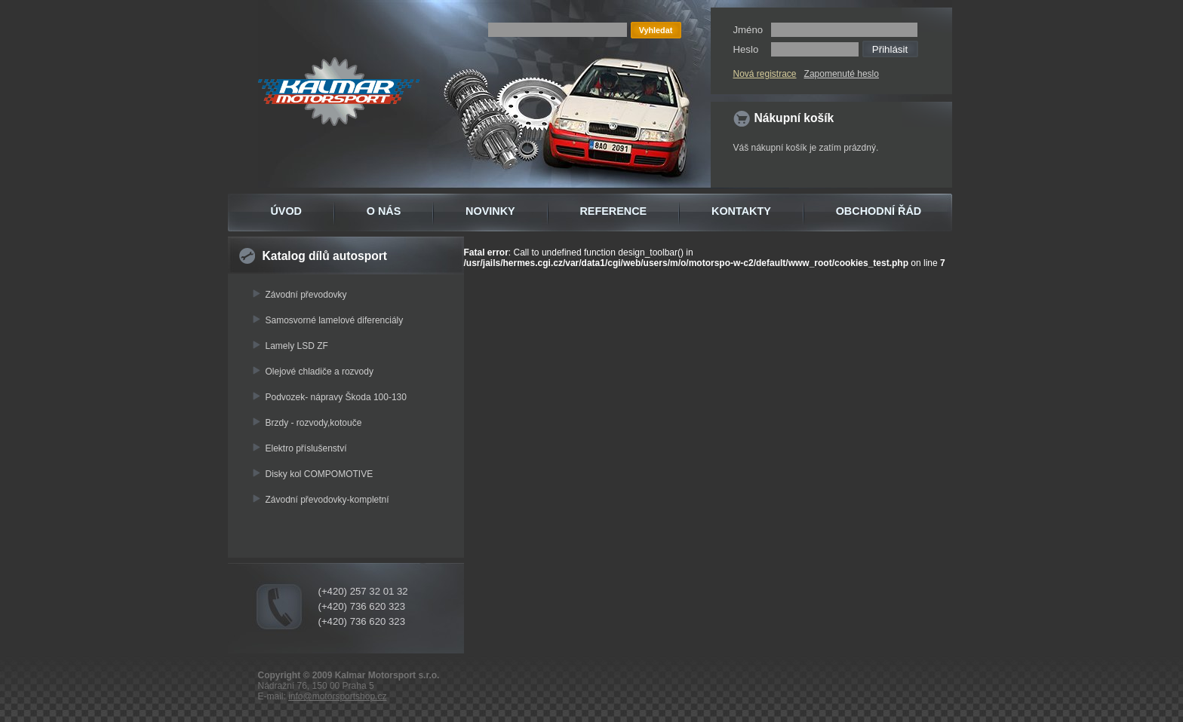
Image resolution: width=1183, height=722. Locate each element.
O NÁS (384, 211)
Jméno (748, 29)
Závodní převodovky (306, 294)
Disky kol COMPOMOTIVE (319, 474)
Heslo (746, 49)
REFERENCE (613, 211)
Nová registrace (765, 74)
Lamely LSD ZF (297, 346)
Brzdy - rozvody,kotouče (314, 423)
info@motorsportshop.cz (337, 696)
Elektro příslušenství (306, 448)
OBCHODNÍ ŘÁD (879, 211)
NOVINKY (490, 211)
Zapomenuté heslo (841, 74)
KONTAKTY (741, 211)
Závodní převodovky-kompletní (327, 499)
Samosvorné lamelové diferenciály (335, 320)
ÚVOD (286, 211)
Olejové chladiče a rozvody (319, 371)
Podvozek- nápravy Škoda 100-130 (336, 397)
